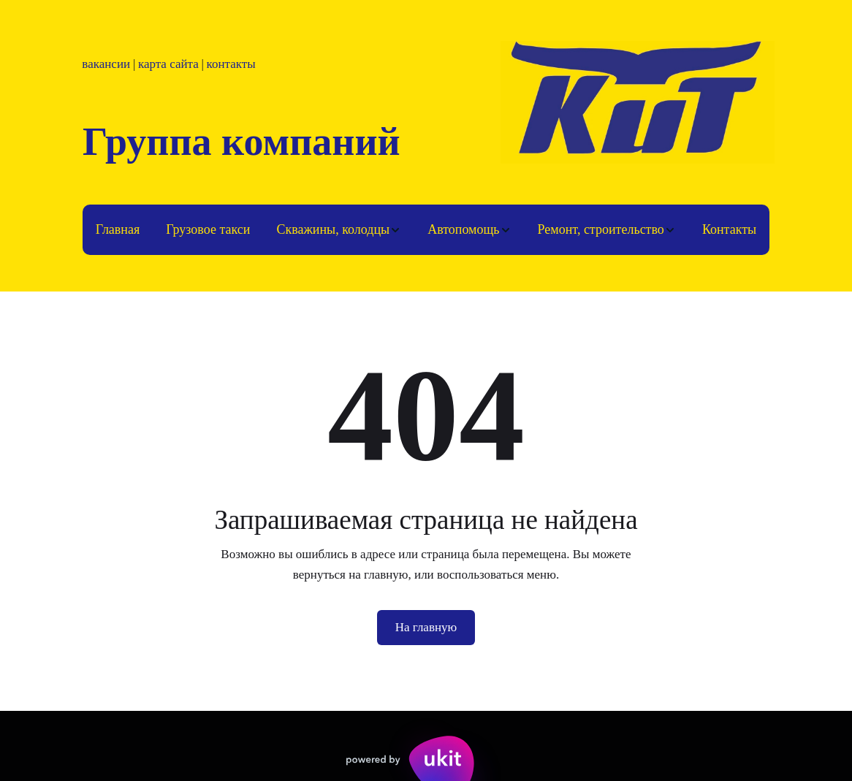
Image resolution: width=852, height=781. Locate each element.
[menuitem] (118, 230)
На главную (426, 627)
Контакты (729, 229)
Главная (118, 229)
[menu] (426, 230)
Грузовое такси (208, 229)
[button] (338, 230)
